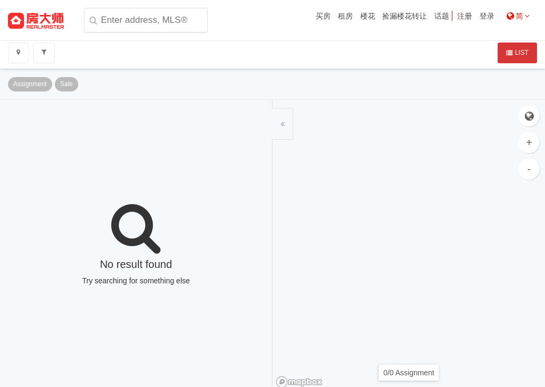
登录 (487, 16)
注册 (464, 16)
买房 (323, 16)
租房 (345, 16)
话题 (441, 16)
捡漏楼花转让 (404, 16)
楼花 (367, 16)
